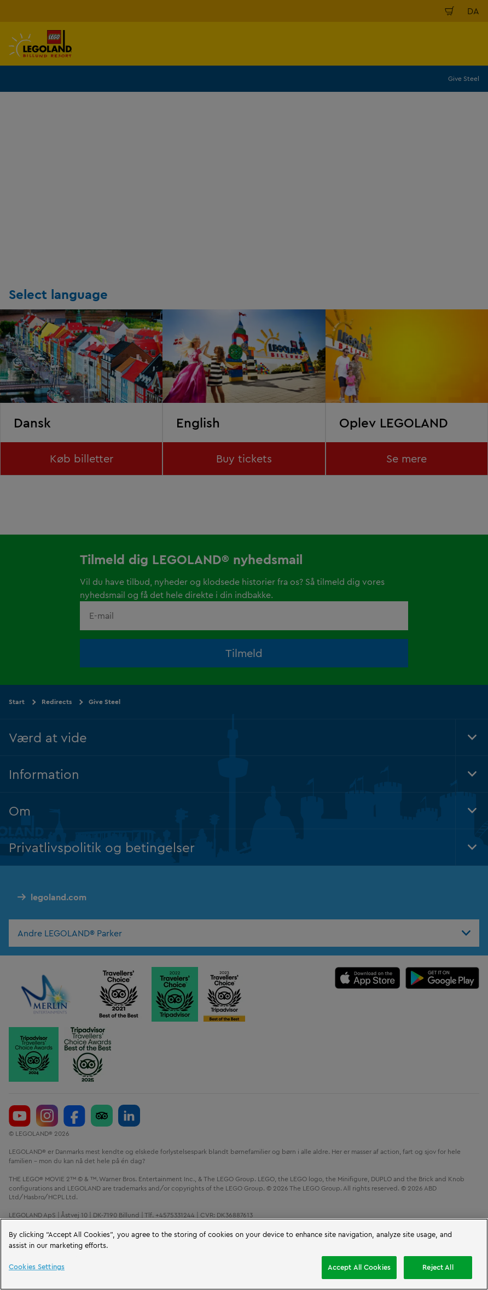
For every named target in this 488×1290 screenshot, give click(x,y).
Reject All (437, 1267)
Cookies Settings (37, 1266)
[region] (244, 1254)
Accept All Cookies (359, 1267)
